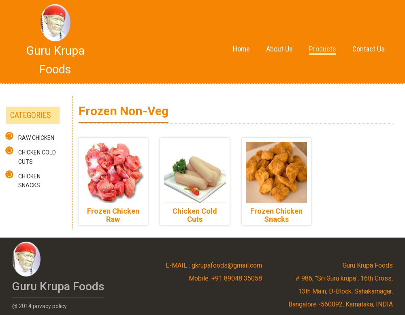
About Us (279, 49)
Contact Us (368, 49)
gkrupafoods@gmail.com (227, 265)
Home (241, 49)
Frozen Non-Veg (123, 111)
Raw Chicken (36, 138)
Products (322, 49)
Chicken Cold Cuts (37, 157)
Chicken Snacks (29, 181)
